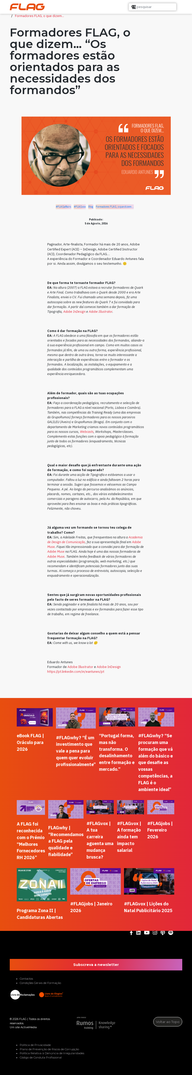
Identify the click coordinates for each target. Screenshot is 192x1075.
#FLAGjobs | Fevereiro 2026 (160, 830)
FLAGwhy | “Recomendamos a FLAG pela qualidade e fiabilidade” (66, 841)
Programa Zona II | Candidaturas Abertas (40, 914)
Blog (90, 206)
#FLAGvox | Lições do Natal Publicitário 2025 (148, 907)
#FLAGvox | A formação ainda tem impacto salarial (129, 837)
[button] (174, 7)
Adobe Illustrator (100, 311)
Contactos (26, 978)
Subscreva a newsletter (96, 964)
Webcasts (87, 432)
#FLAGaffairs (63, 206)
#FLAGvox (80, 206)
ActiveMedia (28, 1027)
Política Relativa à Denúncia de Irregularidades (52, 1053)
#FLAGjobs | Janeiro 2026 (91, 907)
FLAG (22, 1019)
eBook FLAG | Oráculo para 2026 (30, 742)
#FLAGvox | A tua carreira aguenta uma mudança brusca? (100, 840)
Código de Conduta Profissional (41, 1057)
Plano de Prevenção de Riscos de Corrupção (49, 1049)
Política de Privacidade (35, 1045)
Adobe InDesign (74, 311)
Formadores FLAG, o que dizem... (39, 16)
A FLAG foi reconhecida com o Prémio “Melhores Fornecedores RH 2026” (31, 840)
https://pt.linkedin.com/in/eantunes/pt (75, 671)
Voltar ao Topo (168, 1022)
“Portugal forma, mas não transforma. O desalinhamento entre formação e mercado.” (116, 752)
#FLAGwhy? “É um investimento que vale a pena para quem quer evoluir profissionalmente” (76, 751)
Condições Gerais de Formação (40, 983)
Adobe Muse (55, 551)
